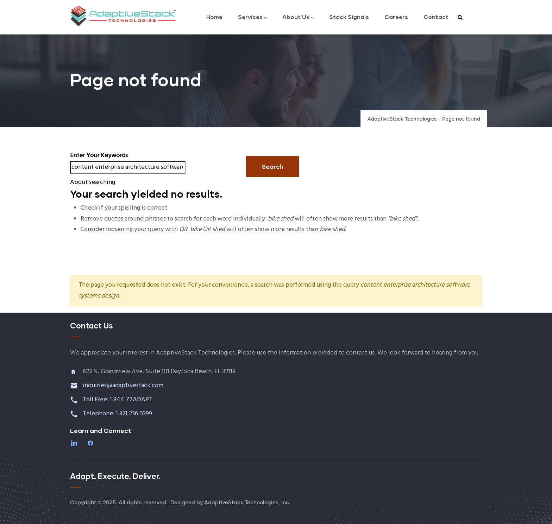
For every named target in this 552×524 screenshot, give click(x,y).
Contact (436, 16)
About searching (92, 182)
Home (214, 16)
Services (252, 17)
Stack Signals (349, 16)
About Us (298, 17)
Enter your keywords (99, 156)
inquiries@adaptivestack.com (123, 386)
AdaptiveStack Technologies (402, 119)
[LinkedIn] (75, 443)
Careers (396, 16)
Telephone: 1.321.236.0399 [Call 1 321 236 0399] (118, 414)
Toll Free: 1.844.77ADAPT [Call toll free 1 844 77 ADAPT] (118, 400)
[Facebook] (91, 443)
